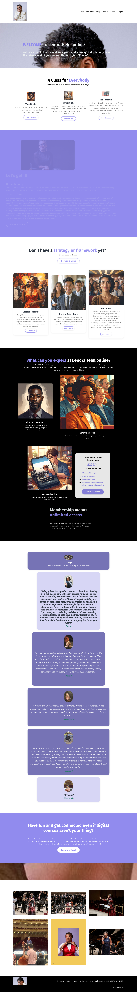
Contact (112, 12)
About (105, 12)
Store (92, 12)
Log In (120, 12)
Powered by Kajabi (118, 987)
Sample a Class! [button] (68, 850)
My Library (85, 12)
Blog (98, 12)
